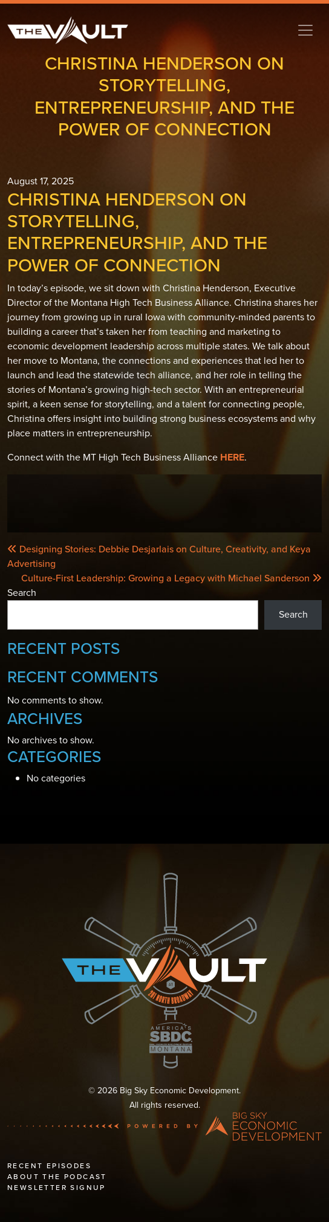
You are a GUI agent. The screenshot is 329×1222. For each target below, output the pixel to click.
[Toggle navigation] (305, 30)
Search (21, 593)
